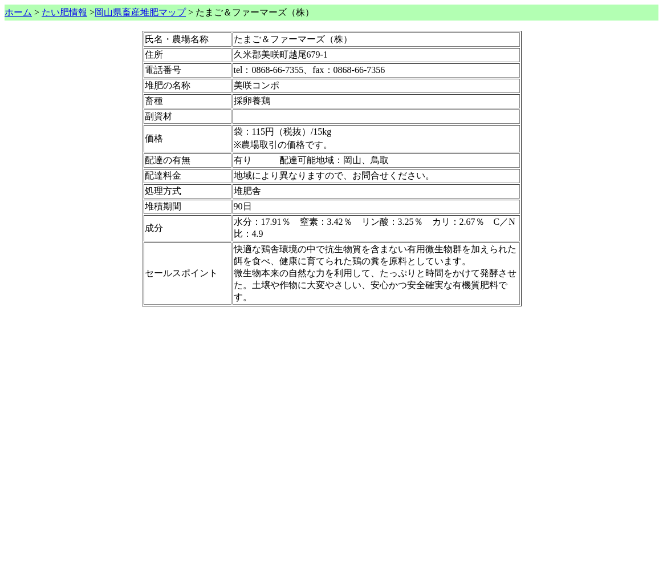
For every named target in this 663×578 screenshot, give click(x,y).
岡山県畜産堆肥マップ (140, 12)
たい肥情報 (64, 12)
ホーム (18, 12)
